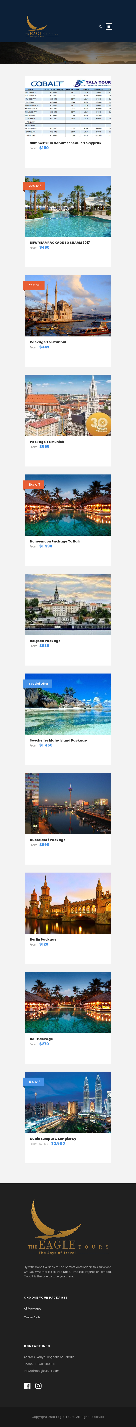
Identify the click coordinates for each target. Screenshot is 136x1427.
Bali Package (41, 1039)
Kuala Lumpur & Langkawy (53, 1138)
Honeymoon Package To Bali (55, 541)
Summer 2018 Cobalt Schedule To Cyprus (65, 143)
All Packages (32, 1309)
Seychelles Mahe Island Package (58, 740)
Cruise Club (32, 1317)
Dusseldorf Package (48, 840)
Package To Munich (47, 442)
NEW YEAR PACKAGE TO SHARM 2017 (60, 242)
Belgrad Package (45, 641)
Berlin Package (43, 939)
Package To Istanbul (48, 342)
